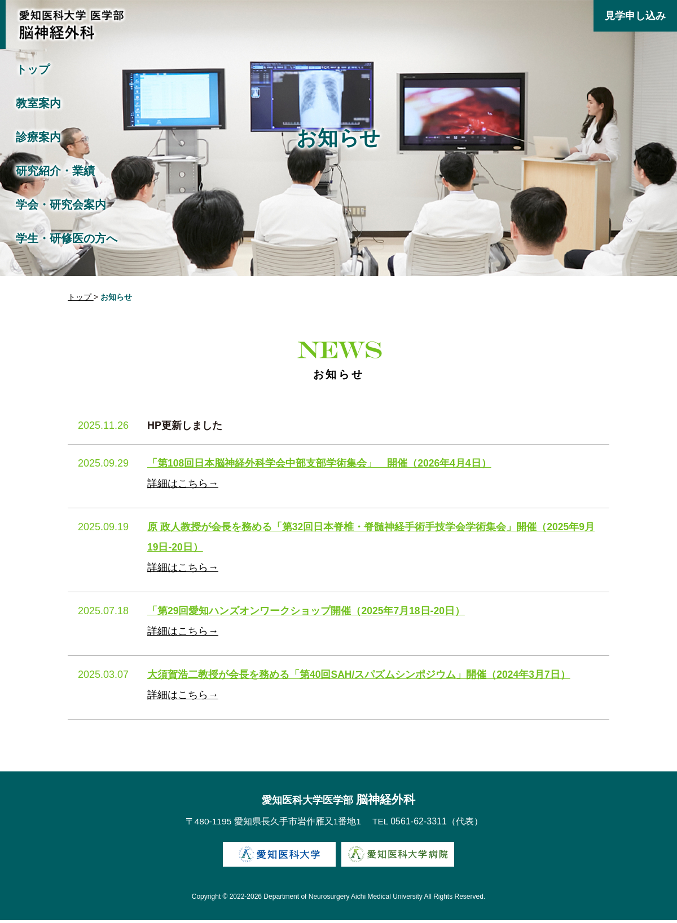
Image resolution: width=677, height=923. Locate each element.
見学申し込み (635, 15)
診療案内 (38, 137)
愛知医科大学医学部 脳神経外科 (70, 27)
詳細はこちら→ (182, 485)
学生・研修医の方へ (66, 238)
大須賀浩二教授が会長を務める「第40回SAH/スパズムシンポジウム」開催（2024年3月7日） (359, 676)
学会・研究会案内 (61, 204)
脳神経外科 (338, 802)
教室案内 (38, 103)
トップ (33, 69)
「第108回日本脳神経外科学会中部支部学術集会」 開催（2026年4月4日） (320, 465)
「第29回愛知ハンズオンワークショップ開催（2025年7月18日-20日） (307, 612)
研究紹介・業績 (55, 171)
